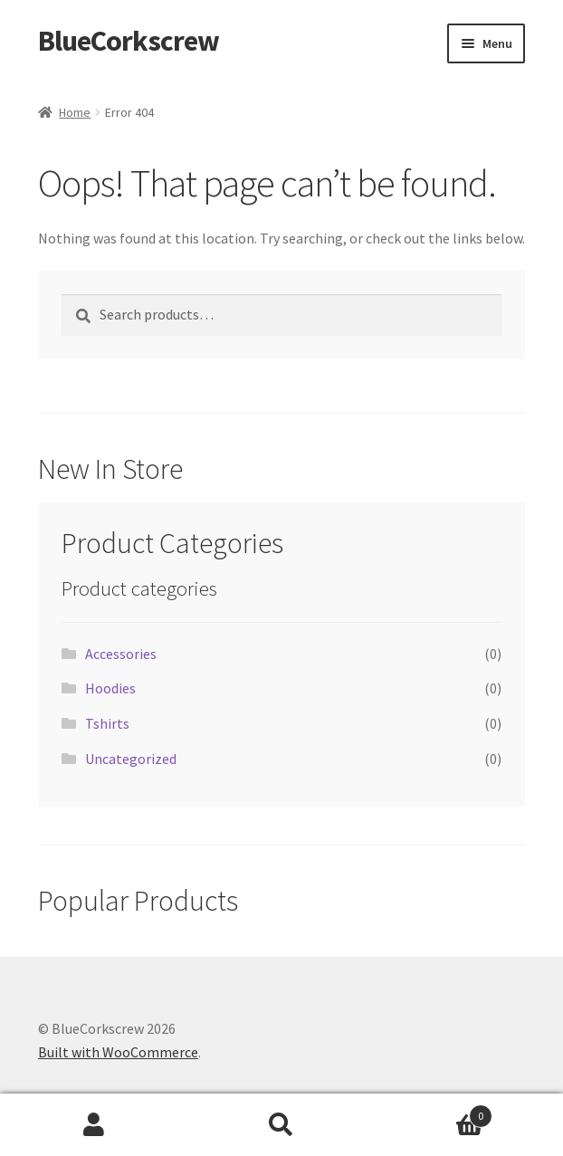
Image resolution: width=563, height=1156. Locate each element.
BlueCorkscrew (128, 41)
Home (75, 112)
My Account (93, 1125)
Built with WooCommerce (118, 1052)
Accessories (121, 654)
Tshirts (107, 723)
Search (281, 1125)
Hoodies (110, 688)
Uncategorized (131, 759)
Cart (434, 1112)
